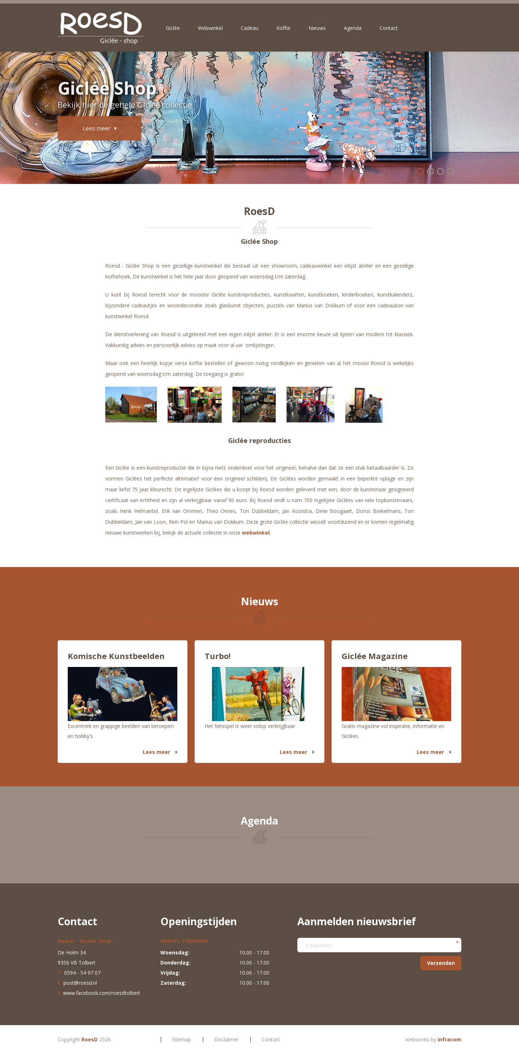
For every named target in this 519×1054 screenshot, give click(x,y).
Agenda (352, 28)
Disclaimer (226, 1039)
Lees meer (156, 751)
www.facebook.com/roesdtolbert (101, 992)
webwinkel (256, 532)
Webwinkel (210, 28)
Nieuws (317, 28)
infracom (449, 1039)
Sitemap (181, 1039)
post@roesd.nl (80, 982)
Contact (389, 28)
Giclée (173, 28)
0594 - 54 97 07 (82, 972)
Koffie (283, 28)
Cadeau (249, 28)
